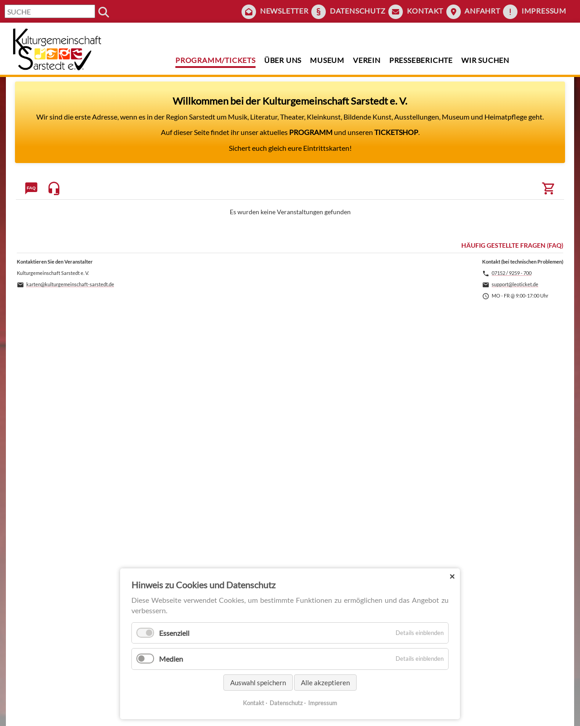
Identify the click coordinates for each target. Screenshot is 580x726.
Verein (367, 60)
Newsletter (284, 10)
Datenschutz (358, 10)
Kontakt (425, 10)
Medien (171, 658)
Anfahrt (482, 10)
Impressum (544, 10)
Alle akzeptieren (325, 682)
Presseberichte (421, 60)
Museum (327, 60)
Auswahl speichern (258, 682)
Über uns (282, 60)
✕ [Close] (452, 576)
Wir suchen (485, 60)
